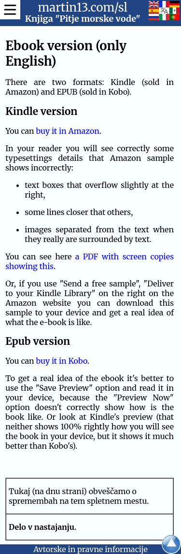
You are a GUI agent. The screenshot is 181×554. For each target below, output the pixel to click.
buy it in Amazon (67, 131)
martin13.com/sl (82, 7)
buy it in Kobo (61, 361)
